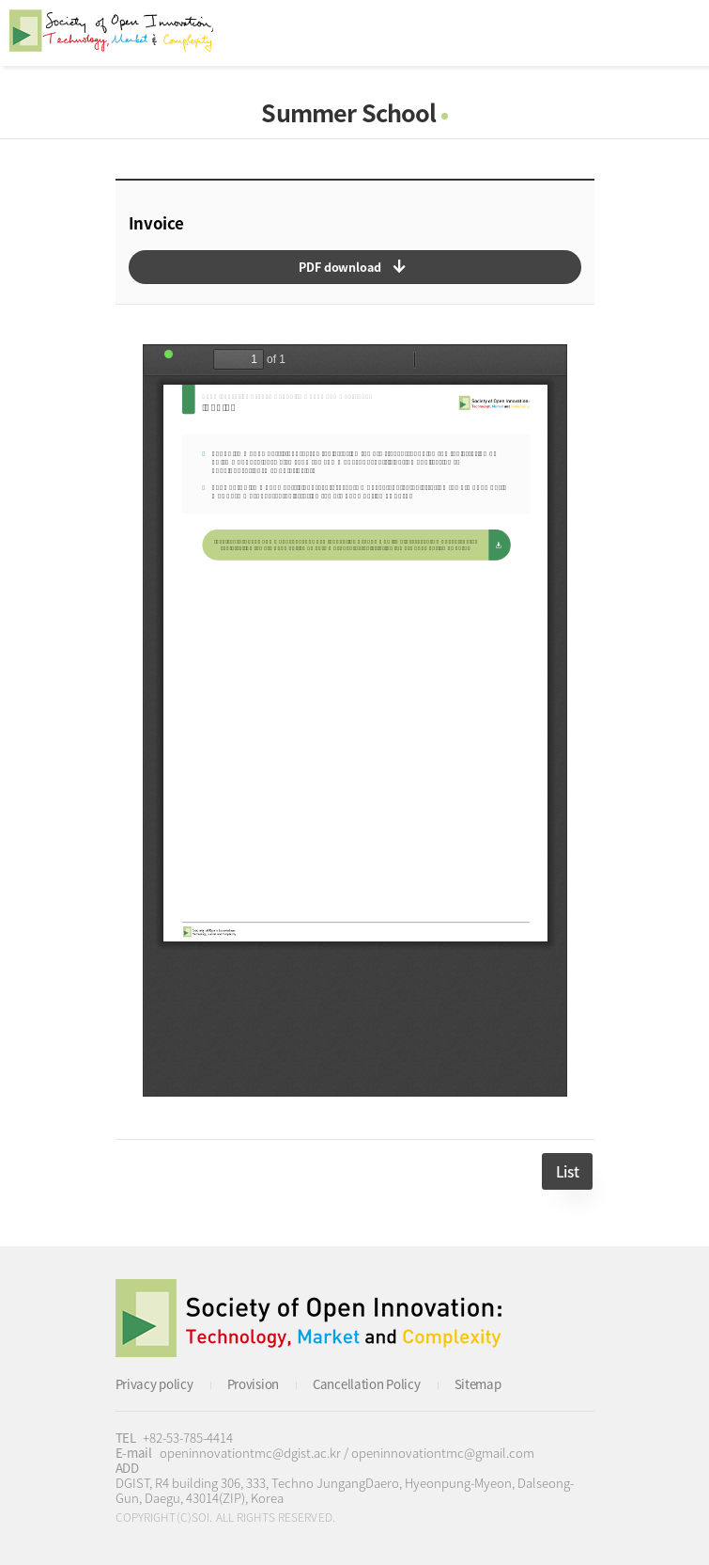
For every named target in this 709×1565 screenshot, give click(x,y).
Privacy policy (154, 1384)
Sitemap (478, 1384)
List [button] (567, 1171)
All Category (676, 33)
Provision (253, 1384)
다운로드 (355, 267)
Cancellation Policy (367, 1384)
